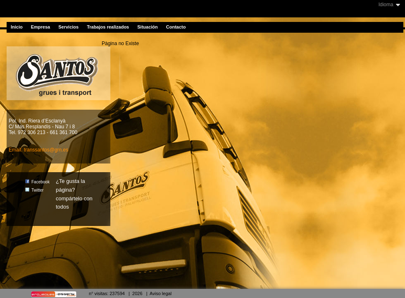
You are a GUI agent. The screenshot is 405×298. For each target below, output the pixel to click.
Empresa (40, 26)
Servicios (68, 26)
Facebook (37, 182)
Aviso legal (161, 293)
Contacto (176, 26)
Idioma (386, 4)
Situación (147, 26)
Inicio (17, 26)
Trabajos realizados (108, 26)
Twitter (34, 190)
